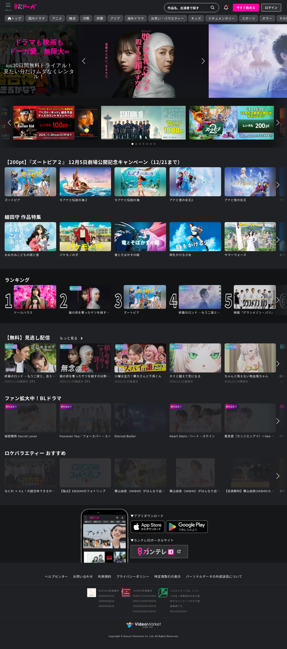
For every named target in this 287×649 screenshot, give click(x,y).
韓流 (72, 18)
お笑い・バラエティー (167, 18)
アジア (115, 18)
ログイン (271, 7)
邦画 (100, 18)
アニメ (57, 18)
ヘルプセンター (56, 576)
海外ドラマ (135, 18)
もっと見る (69, 338)
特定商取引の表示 (167, 576)
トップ (14, 18)
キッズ (196, 18)
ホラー (267, 18)
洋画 (86, 18)
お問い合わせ (83, 576)
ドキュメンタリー (221, 18)
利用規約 (104, 576)
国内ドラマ (36, 18)
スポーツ (248, 18)
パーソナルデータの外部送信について (214, 576)
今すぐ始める (246, 7)
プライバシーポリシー (132, 576)
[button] (84, 61)
